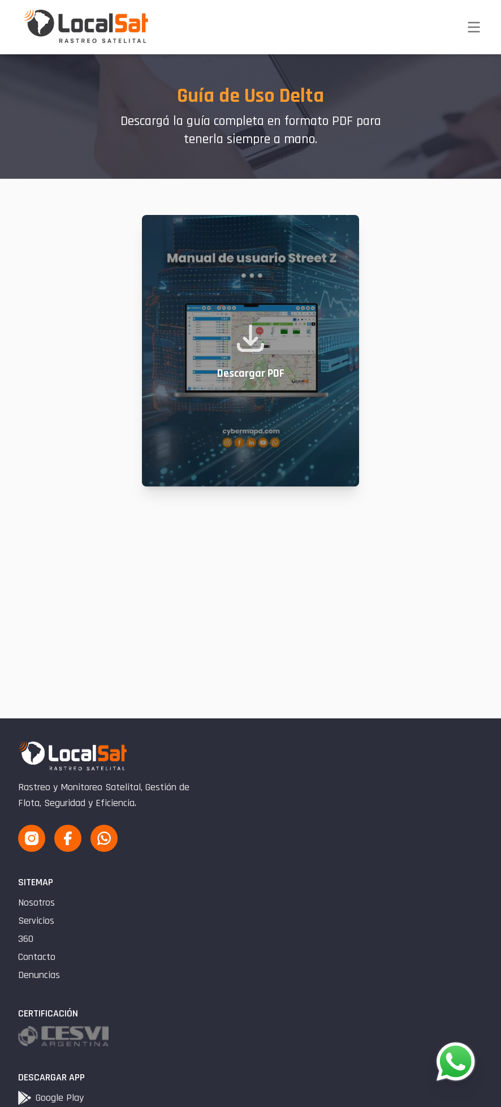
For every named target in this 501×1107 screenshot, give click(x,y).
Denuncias (39, 974)
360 (25, 938)
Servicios (36, 920)
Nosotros (36, 902)
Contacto (36, 956)
